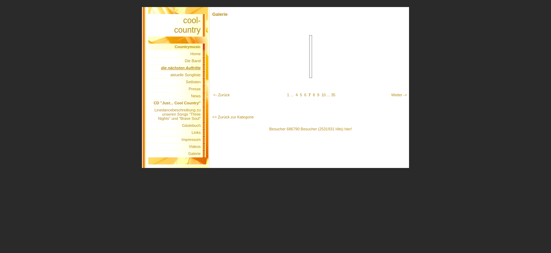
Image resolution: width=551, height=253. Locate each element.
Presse (195, 89)
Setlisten (193, 82)
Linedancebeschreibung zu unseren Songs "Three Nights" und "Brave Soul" (178, 114)
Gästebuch (191, 125)
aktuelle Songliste (185, 75)
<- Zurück (221, 95)
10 (324, 95)
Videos (195, 146)
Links (196, 132)
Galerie (194, 153)
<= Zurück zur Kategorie (233, 117)
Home (195, 54)
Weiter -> (399, 95)
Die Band (193, 61)
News (196, 96)
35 (333, 95)
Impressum (191, 139)
